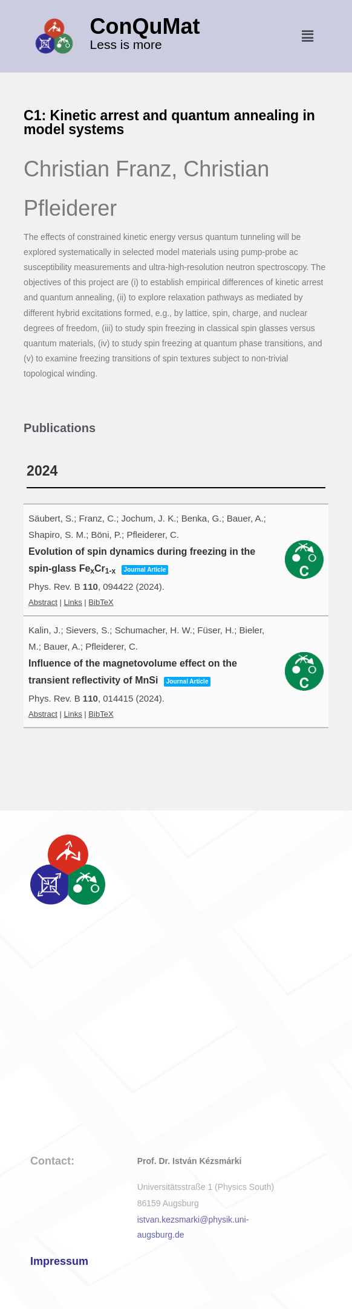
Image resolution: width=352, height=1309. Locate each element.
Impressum (59, 1261)
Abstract (42, 602)
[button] (307, 36)
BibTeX (100, 602)
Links (73, 602)
